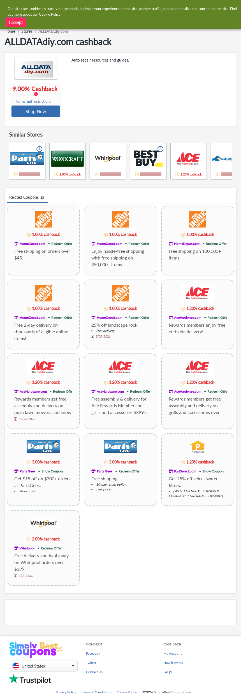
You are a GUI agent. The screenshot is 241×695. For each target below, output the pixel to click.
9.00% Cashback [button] (35, 94)
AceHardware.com (187, 318)
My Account (172, 654)
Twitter (91, 663)
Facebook (93, 654)
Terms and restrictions (33, 102)
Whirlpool (27, 549)
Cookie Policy (127, 693)
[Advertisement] (120, 612)
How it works (173, 663)
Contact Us (94, 672)
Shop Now (36, 111)
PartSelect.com (185, 472)
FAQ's (167, 672)
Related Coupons (27, 198)
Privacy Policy (66, 693)
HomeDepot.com (32, 244)
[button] (43, 666)
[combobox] (76, 20)
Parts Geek (27, 472)
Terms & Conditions (96, 693)
